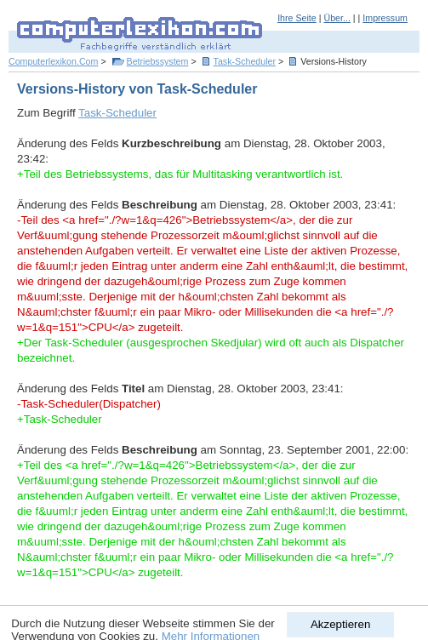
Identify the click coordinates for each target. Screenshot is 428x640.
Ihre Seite (297, 18)
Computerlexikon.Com (53, 61)
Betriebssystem (158, 61)
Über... (336, 18)
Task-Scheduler (245, 61)
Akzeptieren (340, 624)
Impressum (385, 18)
